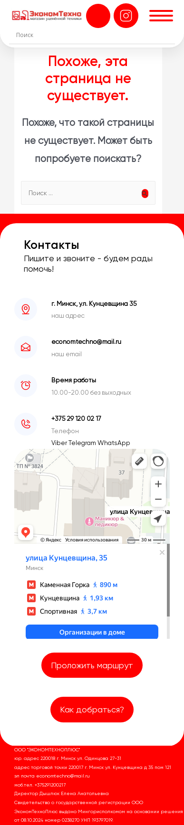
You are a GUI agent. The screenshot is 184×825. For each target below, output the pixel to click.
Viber (59, 442)
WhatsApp (113, 442)
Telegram (82, 442)
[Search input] (94, 34)
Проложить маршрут (92, 665)
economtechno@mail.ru (86, 341)
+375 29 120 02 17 (76, 418)
